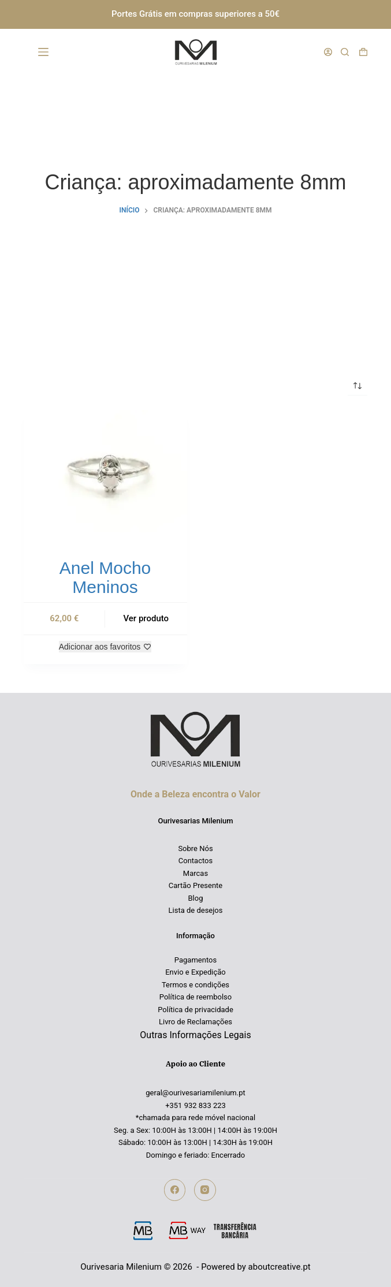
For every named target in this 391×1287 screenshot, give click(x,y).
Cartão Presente (196, 885)
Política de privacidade (195, 1009)
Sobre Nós (195, 848)
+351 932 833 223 (195, 1105)
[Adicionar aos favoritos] (105, 646)
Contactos (195, 860)
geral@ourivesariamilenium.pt (195, 1092)
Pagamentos (195, 960)
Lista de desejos (196, 910)
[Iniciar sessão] (328, 52)
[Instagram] (205, 1190)
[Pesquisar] (345, 52)
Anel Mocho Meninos (105, 577)
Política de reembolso (195, 997)
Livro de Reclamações (195, 1021)
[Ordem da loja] (357, 386)
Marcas (195, 873)
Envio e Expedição (195, 972)
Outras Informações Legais (195, 1034)
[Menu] (45, 52)
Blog (195, 898)
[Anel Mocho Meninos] (105, 471)
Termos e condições (195, 984)
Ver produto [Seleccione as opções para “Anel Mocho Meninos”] (146, 618)
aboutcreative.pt (279, 1267)
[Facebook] (175, 1190)
